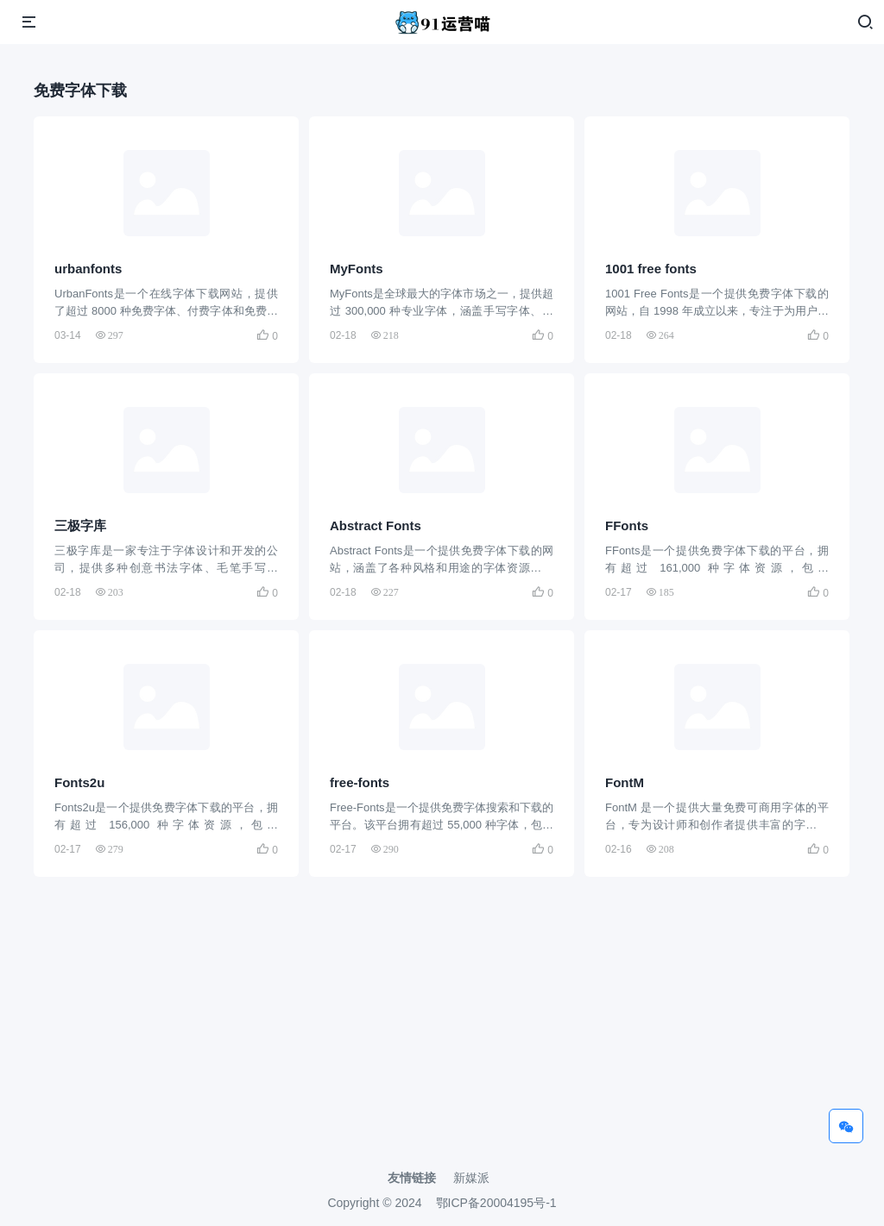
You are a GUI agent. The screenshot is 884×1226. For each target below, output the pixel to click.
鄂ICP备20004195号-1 (496, 1203)
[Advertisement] (442, 1039)
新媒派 (471, 1178)
